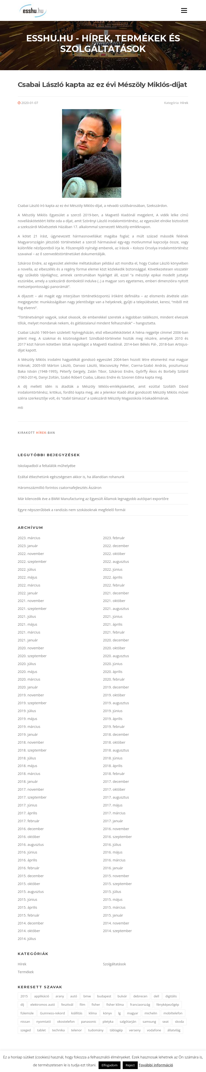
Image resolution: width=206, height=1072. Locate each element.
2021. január (28, 641)
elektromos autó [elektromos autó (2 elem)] (42, 1006)
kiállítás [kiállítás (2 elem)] (76, 1014)
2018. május (27, 767)
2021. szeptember (32, 609)
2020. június (112, 664)
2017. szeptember (32, 798)
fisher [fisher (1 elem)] (96, 1006)
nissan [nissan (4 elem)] (25, 1023)
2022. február (114, 586)
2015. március (114, 908)
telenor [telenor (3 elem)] (76, 1031)
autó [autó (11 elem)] (73, 997)
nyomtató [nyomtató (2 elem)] (43, 1023)
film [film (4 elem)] (82, 1006)
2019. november (31, 696)
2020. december (116, 641)
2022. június (112, 570)
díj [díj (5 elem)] (22, 1006)
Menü (184, 10)
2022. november (31, 555)
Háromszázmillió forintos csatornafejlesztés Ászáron (60, 488)
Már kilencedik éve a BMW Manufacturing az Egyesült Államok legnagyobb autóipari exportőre (93, 500)
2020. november (31, 649)
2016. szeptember (117, 837)
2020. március (29, 680)
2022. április (112, 578)
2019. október (114, 696)
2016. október (29, 837)
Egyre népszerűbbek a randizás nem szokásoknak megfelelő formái (71, 511)
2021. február (114, 633)
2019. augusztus (116, 704)
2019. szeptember (32, 704)
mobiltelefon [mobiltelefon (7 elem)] (173, 1014)
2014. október (29, 932)
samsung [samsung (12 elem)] (149, 1023)
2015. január (113, 916)
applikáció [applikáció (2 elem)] (41, 997)
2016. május (112, 853)
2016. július (112, 845)
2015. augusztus (31, 892)
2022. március (29, 586)
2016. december (31, 829)
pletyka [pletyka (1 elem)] (108, 1023)
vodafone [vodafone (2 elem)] (154, 1031)
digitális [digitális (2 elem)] (171, 997)
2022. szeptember (32, 562)
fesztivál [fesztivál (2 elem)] (67, 1006)
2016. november (116, 829)
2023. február (114, 539)
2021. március (29, 633)
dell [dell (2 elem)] (156, 997)
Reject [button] (130, 1065)
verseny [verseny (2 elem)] (135, 1031)
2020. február (114, 680)
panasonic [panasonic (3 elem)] (88, 1023)
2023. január (28, 547)
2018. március (29, 774)
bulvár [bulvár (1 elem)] (122, 997)
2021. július (27, 617)
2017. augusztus (116, 798)
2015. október (29, 885)
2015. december (31, 877)
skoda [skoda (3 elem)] (179, 1023)
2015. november (116, 877)
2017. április (27, 814)
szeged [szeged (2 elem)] (25, 1031)
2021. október (114, 602)
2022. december (116, 547)
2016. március (114, 861)
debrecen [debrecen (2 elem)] (140, 997)
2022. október (114, 555)
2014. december (31, 924)
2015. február (28, 916)
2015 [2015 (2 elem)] (24, 997)
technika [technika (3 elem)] (58, 1031)
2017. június (27, 806)
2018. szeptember (32, 751)
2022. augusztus (116, 562)
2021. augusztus (116, 609)
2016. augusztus (31, 845)
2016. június (27, 853)
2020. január (28, 688)
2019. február (114, 727)
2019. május (27, 720)
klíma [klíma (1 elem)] (93, 1014)
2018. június (112, 759)
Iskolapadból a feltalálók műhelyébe (46, 466)
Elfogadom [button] (110, 1065)
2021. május (27, 625)
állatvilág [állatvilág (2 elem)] (173, 1031)
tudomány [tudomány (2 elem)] (95, 1031)
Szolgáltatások (114, 965)
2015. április (27, 908)
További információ (156, 1064)
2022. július (27, 570)
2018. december (116, 735)
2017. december (116, 782)
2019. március (29, 727)
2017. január (113, 822)
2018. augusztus (116, 751)
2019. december (116, 688)
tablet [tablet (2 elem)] (41, 1031)
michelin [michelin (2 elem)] (151, 1014)
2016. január (113, 869)
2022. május (27, 578)
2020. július (27, 664)
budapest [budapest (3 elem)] (104, 997)
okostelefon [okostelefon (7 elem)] (66, 1023)
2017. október (114, 790)
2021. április (112, 625)
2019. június (112, 712)
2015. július (112, 892)
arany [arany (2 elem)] (59, 997)
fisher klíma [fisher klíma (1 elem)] (115, 1006)
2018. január (28, 782)
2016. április (27, 861)
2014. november (116, 924)
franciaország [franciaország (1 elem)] (140, 1006)
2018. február (114, 774)
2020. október (114, 649)
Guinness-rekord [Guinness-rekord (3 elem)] (52, 1014)
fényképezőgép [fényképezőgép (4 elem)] (167, 1006)
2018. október (114, 743)
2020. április (112, 672)
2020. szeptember (32, 656)
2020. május (27, 672)
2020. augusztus (116, 656)
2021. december (116, 594)
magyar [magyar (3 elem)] (132, 1014)
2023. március (29, 539)
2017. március (114, 814)
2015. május (112, 900)
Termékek (26, 973)
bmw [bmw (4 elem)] (87, 997)
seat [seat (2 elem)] (165, 1023)
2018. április (112, 767)
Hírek (184, 104)
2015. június (27, 900)
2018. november (31, 743)
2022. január (28, 594)
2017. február (28, 822)
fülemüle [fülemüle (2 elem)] (27, 1014)
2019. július (27, 712)
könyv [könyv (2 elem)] (107, 1014)
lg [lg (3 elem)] (119, 1014)
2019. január (28, 735)
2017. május (112, 806)
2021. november (31, 602)
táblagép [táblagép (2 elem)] (116, 1031)
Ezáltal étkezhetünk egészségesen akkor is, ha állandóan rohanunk (71, 477)
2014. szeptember (117, 932)
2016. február (28, 869)
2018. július (27, 759)
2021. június (112, 617)
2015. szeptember (117, 885)
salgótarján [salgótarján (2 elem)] (128, 1023)
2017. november (31, 790)
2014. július (27, 940)
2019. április (112, 720)
